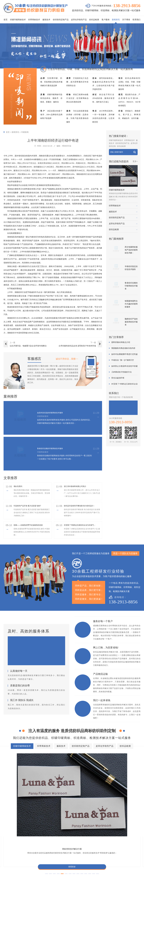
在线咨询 (124, 926)
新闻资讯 (116, 20)
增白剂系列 (18, 486)
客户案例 (105, 20)
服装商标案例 (87, 915)
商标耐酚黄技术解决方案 (54, 782)
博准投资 (124, 919)
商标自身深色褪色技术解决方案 (73, 874)
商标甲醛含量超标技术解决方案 (22, 878)
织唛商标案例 (87, 904)
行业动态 (105, 908)
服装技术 (46, 20)
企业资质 (124, 904)
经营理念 (133, 911)
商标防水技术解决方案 (44, 869)
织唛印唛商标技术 (18, 20)
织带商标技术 (34, 20)
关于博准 (126, 20)
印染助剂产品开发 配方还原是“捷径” (29, 506)
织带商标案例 (87, 911)
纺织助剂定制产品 (61, 20)
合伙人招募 (134, 919)
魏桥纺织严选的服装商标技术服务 (131, 322)
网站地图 (113, 936)
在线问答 (105, 919)
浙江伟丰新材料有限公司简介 (76, 486)
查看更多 (19, 801)
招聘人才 (124, 915)
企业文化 (133, 904)
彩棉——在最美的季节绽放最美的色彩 (30, 525)
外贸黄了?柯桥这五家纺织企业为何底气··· (82, 525)
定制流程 (124, 911)
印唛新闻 (25, 132)
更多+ (135, 161)
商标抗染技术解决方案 (93, 869)
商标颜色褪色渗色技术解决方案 (105, 874)
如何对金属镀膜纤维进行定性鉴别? (124, 354)
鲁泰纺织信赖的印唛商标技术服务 (53, 448)
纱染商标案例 (87, 919)
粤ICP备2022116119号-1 (99, 936)
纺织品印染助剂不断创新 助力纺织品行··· (81, 506)
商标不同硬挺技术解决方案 (76, 878)
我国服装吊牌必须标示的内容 (123, 348)
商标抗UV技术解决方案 (89, 782)
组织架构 (124, 908)
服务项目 (63, 897)
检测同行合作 (134, 922)
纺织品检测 (94, 20)
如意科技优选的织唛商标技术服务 (53, 412)
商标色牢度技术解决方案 (19, 869)
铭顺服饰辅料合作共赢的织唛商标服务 (131, 304)
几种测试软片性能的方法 (121, 372)
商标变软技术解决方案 (20, 782)
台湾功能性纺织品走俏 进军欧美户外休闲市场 (77, 346)
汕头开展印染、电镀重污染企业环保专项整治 (28, 346)
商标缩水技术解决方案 (69, 869)
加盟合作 (124, 922)
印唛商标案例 (87, 908)
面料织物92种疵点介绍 (120, 342)
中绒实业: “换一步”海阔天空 (122, 360)
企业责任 (133, 908)
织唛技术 (105, 911)
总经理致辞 (134, 915)
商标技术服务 (75, 936)
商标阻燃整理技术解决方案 (20, 883)
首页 (5, 20)
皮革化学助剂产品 (79, 20)
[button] (66, 811)
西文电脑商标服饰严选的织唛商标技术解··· (131, 250)
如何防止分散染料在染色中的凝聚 (124, 366)
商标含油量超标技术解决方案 (106, 878)
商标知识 (105, 915)
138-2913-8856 (126, 6)
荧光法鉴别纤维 (117, 378)
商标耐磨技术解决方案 (50, 878)
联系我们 (136, 20)
